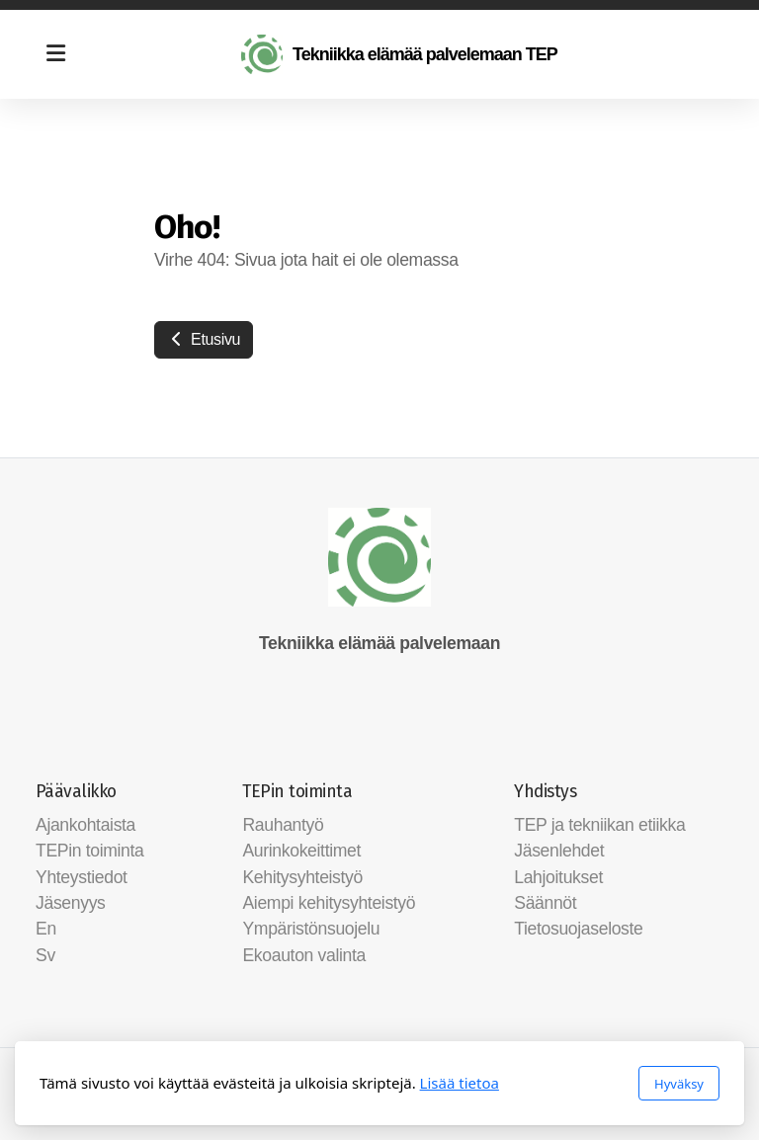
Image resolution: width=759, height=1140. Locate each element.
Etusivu (203, 339)
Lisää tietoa (459, 1083)
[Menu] (55, 54)
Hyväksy (679, 1084)
